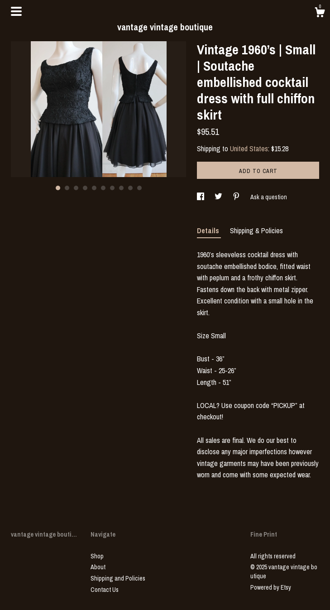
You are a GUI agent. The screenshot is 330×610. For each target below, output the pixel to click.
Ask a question (268, 197)
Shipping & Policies (256, 230)
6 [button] (103, 188)
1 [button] (58, 188)
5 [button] (94, 188)
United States (249, 149)
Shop (97, 556)
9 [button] (130, 188)
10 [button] (139, 188)
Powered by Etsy (270, 587)
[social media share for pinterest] (237, 197)
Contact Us (105, 590)
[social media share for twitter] (219, 197)
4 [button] (85, 188)
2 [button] (67, 188)
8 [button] (121, 188)
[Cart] (320, 13)
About (98, 567)
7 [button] (112, 188)
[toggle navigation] (16, 11)
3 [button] (76, 188)
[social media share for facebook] (201, 197)
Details (209, 230)
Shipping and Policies (118, 578)
